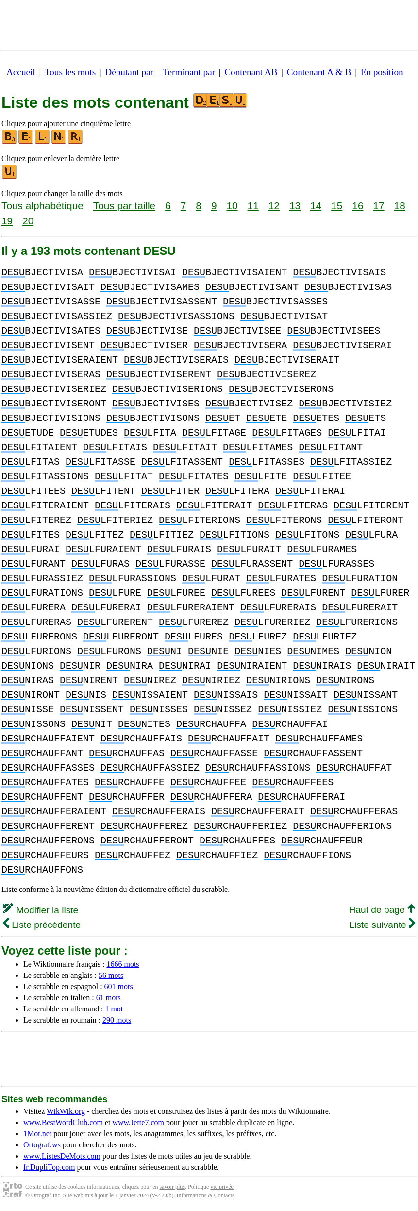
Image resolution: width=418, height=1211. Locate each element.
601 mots (118, 986)
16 (357, 205)
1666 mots (122, 964)
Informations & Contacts (205, 1195)
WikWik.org (66, 1111)
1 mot (114, 1009)
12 (274, 205)
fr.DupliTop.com (49, 1167)
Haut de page (382, 910)
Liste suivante (382, 925)
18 (399, 205)
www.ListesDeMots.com (61, 1156)
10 (231, 205)
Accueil (20, 72)
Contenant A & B (319, 72)
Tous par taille (124, 205)
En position (382, 72)
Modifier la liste (40, 910)
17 (378, 205)
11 (253, 205)
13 (295, 205)
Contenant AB (250, 72)
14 (315, 205)
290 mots (116, 1020)
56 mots (111, 975)
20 (27, 220)
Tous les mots (70, 72)
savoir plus (172, 1186)
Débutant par (129, 72)
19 (7, 220)
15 (336, 205)
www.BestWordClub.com (63, 1122)
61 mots (108, 997)
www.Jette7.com (138, 1122)
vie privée (222, 1186)
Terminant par (189, 72)
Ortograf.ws (42, 1145)
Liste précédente (42, 925)
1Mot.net (37, 1133)
